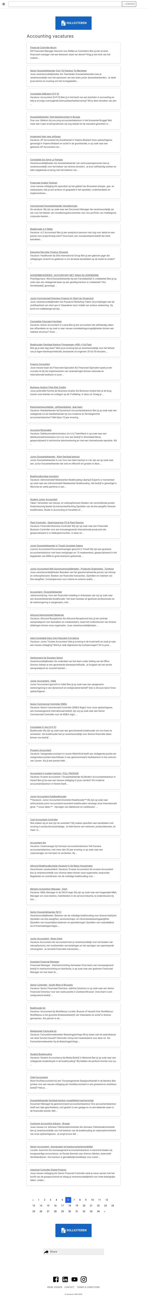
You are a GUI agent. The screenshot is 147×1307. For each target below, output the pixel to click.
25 (33, 1211)
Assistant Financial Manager (44, 961)
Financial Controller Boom (43, 47)
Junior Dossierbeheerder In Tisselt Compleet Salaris (56, 545)
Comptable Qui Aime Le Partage (46, 159)
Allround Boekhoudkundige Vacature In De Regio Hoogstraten (61, 865)
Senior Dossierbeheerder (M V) (45, 912)
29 (62, 1211)
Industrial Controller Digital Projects (48, 1169)
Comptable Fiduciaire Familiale (46, 321)
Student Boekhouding (41, 1054)
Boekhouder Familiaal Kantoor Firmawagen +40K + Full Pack (61, 344)
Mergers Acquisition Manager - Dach (48, 889)
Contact (69, 1287)
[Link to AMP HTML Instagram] (83, 1282)
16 (55, 1205)
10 (92, 1200)
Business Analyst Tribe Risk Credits (48, 387)
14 (41, 1205)
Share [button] (50, 1252)
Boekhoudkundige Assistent (44, 476)
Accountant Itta (38, 842)
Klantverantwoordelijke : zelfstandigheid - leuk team (56, 407)
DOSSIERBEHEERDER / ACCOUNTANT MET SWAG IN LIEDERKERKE (64, 275)
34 (98, 1211)
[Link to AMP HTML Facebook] (55, 1282)
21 (91, 1205)
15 (48, 1205)
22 (98, 1205)
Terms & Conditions (88, 1287)
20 (84, 1205)
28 (55, 1211)
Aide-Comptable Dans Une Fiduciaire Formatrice (54, 638)
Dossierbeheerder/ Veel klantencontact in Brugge (55, 117)
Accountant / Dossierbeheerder (46, 592)
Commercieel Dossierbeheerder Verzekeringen (53, 206)
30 (69, 1211)
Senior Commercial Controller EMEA (48, 704)
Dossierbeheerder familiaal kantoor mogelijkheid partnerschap (62, 1100)
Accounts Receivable (40, 430)
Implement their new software (45, 136)
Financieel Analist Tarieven (43, 182)
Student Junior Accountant (43, 499)
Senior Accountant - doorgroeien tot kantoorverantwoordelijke (61, 1146)
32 (84, 1211)
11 (99, 1200)
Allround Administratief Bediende (47, 615)
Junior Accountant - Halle (43, 681)
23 (105, 1205)
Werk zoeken (54, 1287)
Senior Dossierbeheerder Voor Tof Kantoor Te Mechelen (58, 70)
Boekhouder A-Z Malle (41, 229)
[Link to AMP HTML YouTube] (74, 1282)
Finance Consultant (40, 364)
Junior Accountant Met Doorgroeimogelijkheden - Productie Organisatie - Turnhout (72, 568)
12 (106, 1200)
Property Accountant (40, 750)
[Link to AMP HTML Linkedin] (65, 1282)
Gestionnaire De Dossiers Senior (46, 657)
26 (41, 1211)
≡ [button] (3, 4)
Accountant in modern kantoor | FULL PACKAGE (54, 773)
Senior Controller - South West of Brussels (51, 985)
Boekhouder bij (37, 1008)
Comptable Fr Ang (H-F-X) (43, 727)
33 (91, 1211)
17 (62, 1205)
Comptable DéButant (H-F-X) (44, 93)
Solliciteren (73, 23)
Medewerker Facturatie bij (43, 1031)
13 (33, 1205)
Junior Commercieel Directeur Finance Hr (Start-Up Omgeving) (62, 298)
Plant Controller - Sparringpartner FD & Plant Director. (57, 522)
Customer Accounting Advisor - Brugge (50, 1123)
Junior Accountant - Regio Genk (46, 938)
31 (77, 1211)
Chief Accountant (39, 1077)
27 (48, 1211)
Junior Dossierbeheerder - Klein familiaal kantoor (55, 456)
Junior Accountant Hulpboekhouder (48, 796)
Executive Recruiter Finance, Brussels (49, 252)
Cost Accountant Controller (44, 819)
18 (69, 1205)
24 (112, 1205)
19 (77, 1205)
